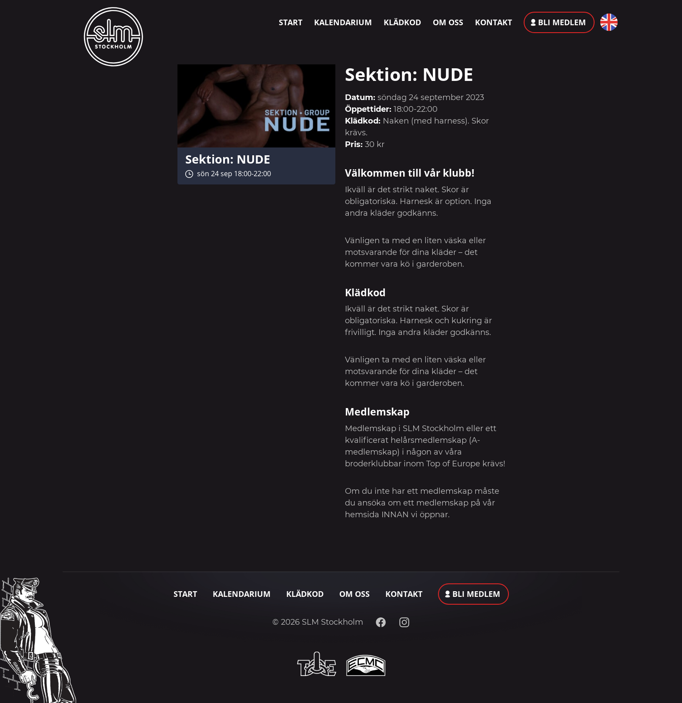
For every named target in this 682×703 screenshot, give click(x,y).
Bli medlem (562, 22)
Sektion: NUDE (227, 159)
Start (290, 22)
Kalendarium (343, 22)
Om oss (448, 22)
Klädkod (402, 22)
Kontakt (493, 22)
